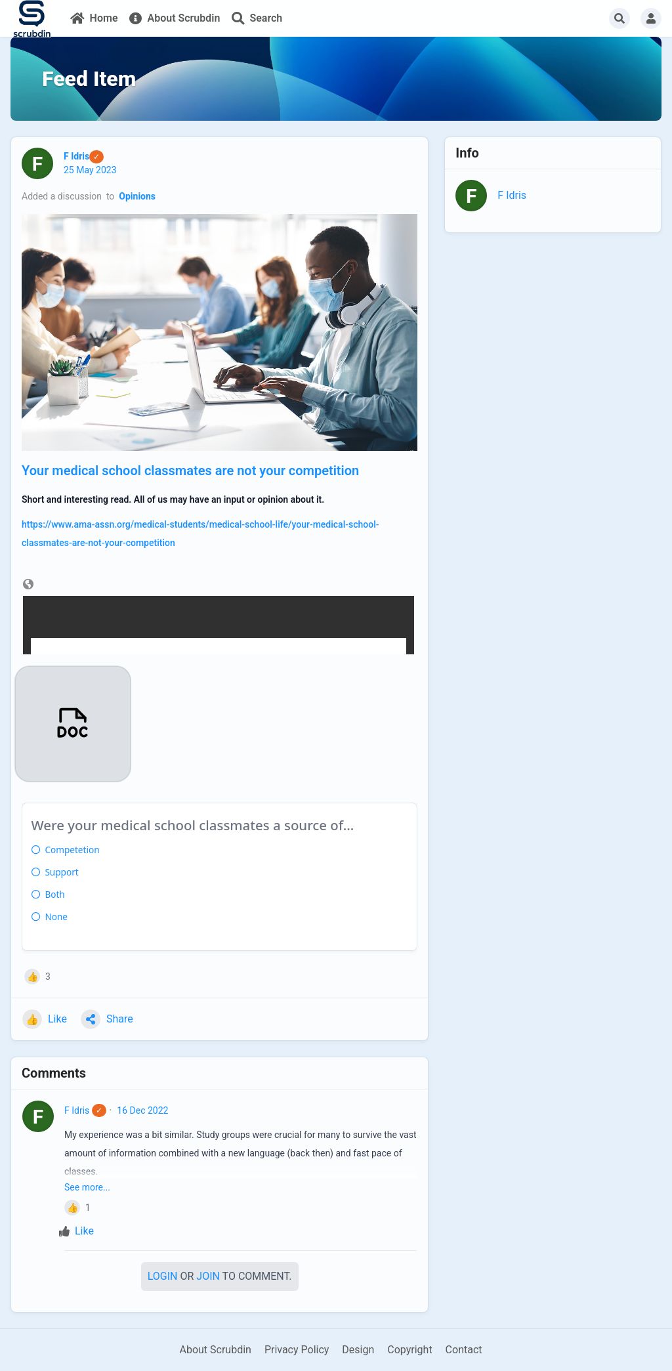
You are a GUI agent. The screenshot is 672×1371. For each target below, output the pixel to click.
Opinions (137, 196)
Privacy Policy (296, 1349)
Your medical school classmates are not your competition (190, 470)
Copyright (409, 1349)
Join (208, 1276)
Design (358, 1349)
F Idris (76, 1110)
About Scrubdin (215, 1349)
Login (163, 1276)
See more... (87, 1187)
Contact (464, 1349)
